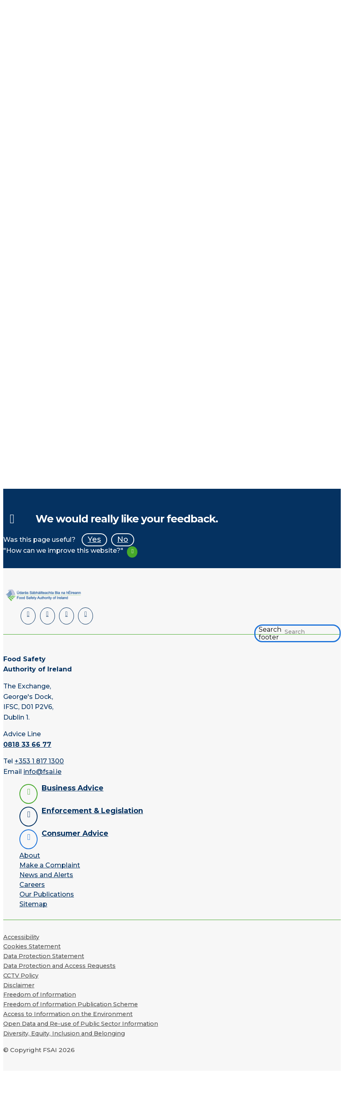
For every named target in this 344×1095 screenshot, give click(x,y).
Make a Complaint (49, 865)
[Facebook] (47, 615)
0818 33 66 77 (27, 744)
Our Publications (46, 894)
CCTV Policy (20, 975)
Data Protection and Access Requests (59, 965)
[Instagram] (85, 615)
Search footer (270, 633)
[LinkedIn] (28, 615)
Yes (94, 539)
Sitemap (33, 904)
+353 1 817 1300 (39, 761)
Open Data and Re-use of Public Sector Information (80, 1023)
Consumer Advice (75, 833)
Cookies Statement (32, 946)
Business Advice (72, 788)
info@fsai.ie (42, 771)
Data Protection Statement (43, 956)
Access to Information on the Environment (68, 1014)
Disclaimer (18, 985)
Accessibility (21, 937)
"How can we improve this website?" (63, 550)
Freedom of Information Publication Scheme (70, 1004)
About (29, 855)
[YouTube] (66, 615)
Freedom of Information (39, 994)
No (122, 539)
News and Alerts (46, 875)
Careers (32, 884)
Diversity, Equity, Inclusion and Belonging (64, 1033)
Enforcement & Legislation (92, 810)
